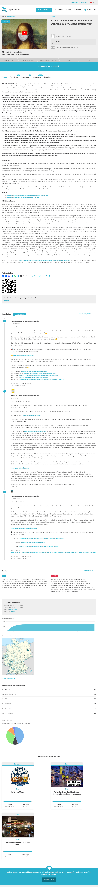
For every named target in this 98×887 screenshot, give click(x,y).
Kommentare (36, 76)
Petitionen (59, 10)
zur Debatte (88, 570)
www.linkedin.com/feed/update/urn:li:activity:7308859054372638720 (42, 538)
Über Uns (78, 10)
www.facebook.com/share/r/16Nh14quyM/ (34, 377)
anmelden (84, 2)
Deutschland (11, 16)
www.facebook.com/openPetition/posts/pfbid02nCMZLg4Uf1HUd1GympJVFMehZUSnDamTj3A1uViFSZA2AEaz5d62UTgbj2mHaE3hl (53, 552)
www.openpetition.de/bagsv (31, 415)
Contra (54, 576)
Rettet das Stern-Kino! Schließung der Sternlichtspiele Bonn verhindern (67, 793)
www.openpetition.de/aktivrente (23, 355)
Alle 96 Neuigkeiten (85, 314)
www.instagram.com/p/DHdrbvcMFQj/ (33, 542)
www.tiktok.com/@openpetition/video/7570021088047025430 (38, 375)
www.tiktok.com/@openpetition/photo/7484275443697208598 (38, 546)
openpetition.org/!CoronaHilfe (39, 276)
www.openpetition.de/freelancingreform (24, 528)
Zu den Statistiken (8, 678)
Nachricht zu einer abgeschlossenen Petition (25, 321)
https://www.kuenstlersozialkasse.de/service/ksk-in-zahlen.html (27, 195)
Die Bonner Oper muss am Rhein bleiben (18, 843)
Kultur (53, 17)
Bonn (66, 764)
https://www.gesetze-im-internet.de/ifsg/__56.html (23, 198)
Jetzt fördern (49, 880)
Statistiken (47, 77)
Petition (4, 77)
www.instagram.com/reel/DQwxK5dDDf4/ (34, 371)
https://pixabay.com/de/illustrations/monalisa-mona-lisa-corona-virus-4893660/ (44, 260)
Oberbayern (17, 764)
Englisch (6, 301)
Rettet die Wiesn (17, 792)
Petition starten (44, 10)
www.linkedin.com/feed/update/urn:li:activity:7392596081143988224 (42, 379)
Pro (4, 576)
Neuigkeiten (25, 76)
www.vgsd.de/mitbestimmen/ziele (35, 431)
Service (69, 10)
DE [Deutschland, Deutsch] (92, 2)
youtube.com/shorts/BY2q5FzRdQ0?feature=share (40, 373)
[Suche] (95, 10)
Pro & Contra (14, 76)
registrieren (74, 2)
